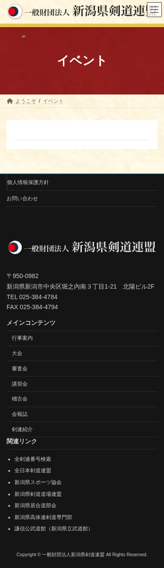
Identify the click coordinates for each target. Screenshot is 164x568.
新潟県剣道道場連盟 (38, 494)
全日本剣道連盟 (32, 470)
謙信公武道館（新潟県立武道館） (53, 529)
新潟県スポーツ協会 (38, 482)
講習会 (20, 383)
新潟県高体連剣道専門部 (43, 517)
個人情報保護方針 (28, 182)
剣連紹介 (22, 429)
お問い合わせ (22, 198)
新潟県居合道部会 (35, 505)
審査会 (20, 368)
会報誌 (20, 414)
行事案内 (22, 338)
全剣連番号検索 (32, 459)
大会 (17, 353)
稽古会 (20, 399)
